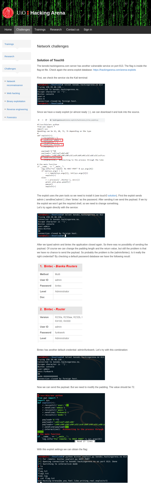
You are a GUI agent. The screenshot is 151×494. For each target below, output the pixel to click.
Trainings (39, 29)
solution (112, 195)
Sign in (88, 29)
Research (56, 29)
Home (8, 29)
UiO (21, 13)
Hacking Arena (47, 13)
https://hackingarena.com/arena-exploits (114, 70)
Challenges (23, 29)
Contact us (72, 29)
